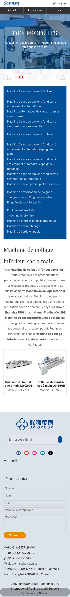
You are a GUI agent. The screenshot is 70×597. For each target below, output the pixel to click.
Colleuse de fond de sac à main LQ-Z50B (51, 383)
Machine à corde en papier (24, 231)
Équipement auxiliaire (21, 210)
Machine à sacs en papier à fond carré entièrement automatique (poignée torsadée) (31, 164)
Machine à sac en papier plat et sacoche (33, 184)
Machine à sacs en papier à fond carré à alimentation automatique (33, 176)
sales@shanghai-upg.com (23, 563)
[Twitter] (50, 453)
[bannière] (35, 74)
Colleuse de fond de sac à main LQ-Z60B (19, 383)
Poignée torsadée (40, 197)
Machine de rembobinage (23, 226)
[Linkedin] (42, 453)
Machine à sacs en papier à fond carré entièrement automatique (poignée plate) (31, 149)
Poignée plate (17, 197)
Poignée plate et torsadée (24, 202)
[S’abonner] (60, 439)
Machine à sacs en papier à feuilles (29, 91)
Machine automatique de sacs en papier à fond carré (33, 114)
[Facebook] (18, 453)
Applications (35, 10)
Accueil (11, 10)
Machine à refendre (21, 215)
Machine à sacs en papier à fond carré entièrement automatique (31, 104)
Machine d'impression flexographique (31, 221)
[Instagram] (34, 453)
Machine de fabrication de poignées (30, 192)
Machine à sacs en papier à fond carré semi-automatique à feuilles (31, 124)
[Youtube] (26, 453)
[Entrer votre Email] (32, 439)
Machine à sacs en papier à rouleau (30, 134)
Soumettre (16, 535)
